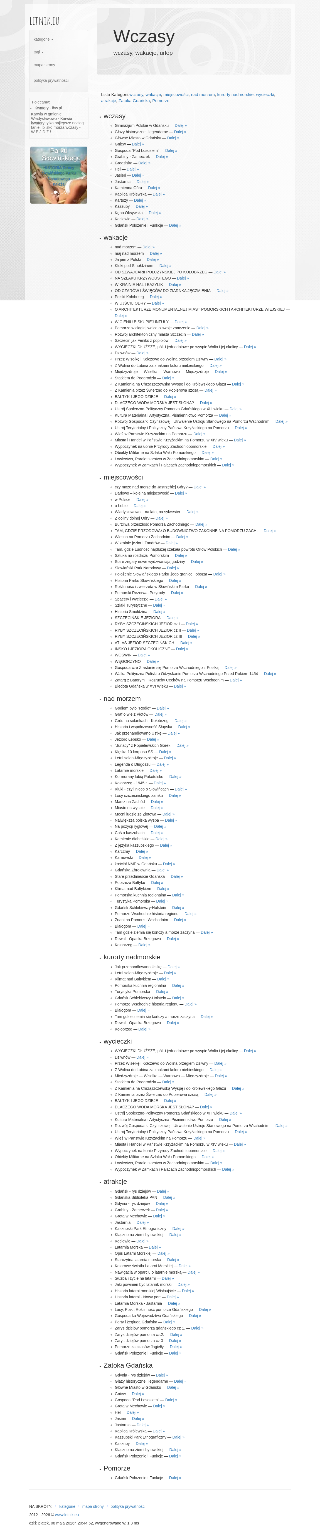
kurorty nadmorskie (235, 94)
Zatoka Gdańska (134, 100)
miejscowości (176, 94)
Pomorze (160, 100)
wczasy (136, 94)
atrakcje (108, 100)
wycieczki (265, 94)
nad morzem (203, 94)
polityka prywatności (51, 80)
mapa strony (44, 65)
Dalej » (181, 125)
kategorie (43, 39)
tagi (39, 52)
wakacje (153, 94)
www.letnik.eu (67, 1515)
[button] (34, 175)
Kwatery (42, 108)
